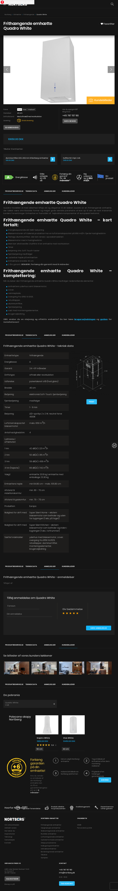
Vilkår (79, 825)
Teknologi (8, 837)
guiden (104, 319)
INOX (24, 109)
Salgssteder (12, 879)
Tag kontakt (67, 883)
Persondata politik (84, 828)
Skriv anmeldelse (98, 628)
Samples (44, 858)
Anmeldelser (50, 191)
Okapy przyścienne (48, 843)
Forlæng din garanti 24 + (65, 177)
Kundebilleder (100, 100)
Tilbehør (44, 855)
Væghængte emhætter (50, 828)
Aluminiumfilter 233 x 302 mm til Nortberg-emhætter (27, 158)
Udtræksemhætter (48, 849)
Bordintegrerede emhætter (52, 852)
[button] (6, 69)
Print (91, 402)
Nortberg (8, 14)
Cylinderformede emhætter (52, 840)
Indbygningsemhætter (50, 846)
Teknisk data (31, 191)
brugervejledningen (85, 319)
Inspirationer (10, 834)
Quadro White (30, 703)
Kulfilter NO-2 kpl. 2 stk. (72, 158)
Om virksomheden (12, 825)
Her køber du (10, 831)
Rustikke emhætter (48, 834)
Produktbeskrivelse (13, 191)
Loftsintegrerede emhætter (52, 837)
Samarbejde (10, 840)
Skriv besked (70, 121)
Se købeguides (12, 127)
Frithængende (29, 14)
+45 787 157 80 (70, 115)
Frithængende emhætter (51, 825)
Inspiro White (43, 738)
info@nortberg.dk (67, 872)
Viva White (68, 738)
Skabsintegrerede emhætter (53, 831)
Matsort (31, 109)
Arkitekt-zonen (10, 828)
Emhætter (17, 14)
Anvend (105, 780)
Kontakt (8, 843)
